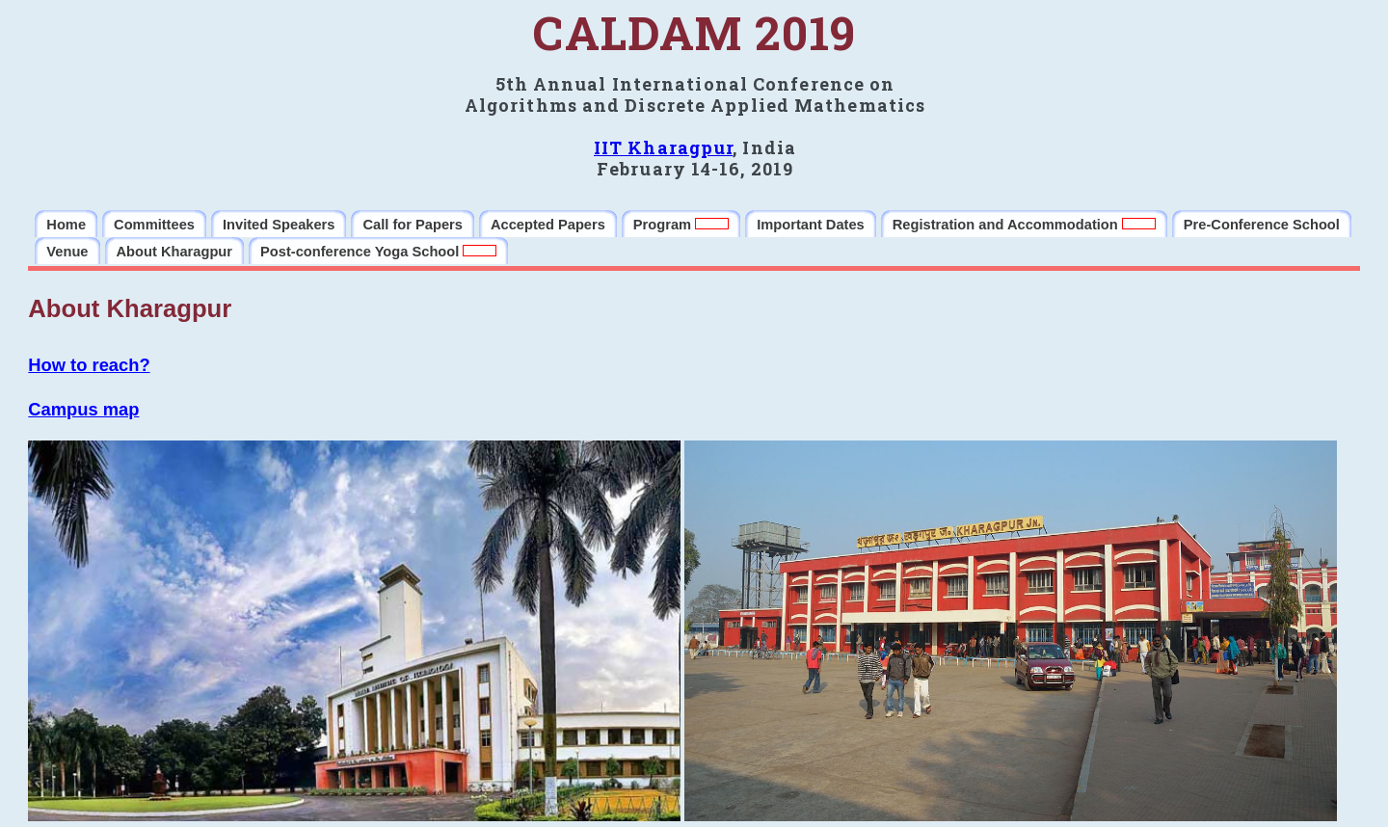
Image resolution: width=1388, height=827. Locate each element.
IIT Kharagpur (663, 147)
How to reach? (88, 365)
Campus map (83, 409)
